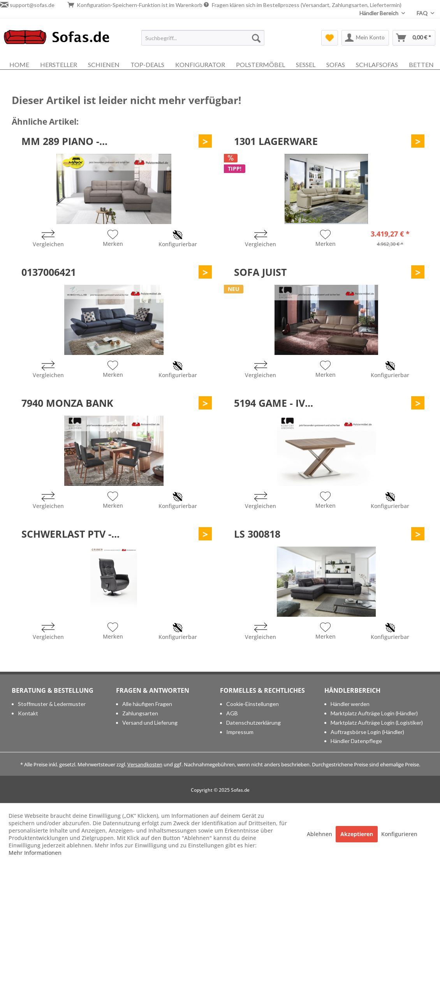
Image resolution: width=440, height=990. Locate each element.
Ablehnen (320, 834)
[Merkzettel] (329, 38)
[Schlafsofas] (376, 64)
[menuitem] (202, 38)
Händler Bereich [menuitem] (379, 13)
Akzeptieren (356, 834)
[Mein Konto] (365, 38)
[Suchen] (256, 38)
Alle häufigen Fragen (147, 704)
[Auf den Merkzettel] (113, 239)
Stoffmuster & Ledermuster (52, 704)
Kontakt (28, 713)
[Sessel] (305, 64)
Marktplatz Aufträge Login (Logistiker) (377, 722)
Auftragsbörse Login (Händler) (367, 732)
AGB (232, 713)
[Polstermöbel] (260, 64)
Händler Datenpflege (356, 741)
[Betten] (421, 64)
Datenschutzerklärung (253, 722)
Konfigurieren (399, 834)
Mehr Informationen (35, 852)
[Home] (19, 64)
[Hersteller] (59, 64)
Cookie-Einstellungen (252, 704)
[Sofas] (335, 64)
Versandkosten (144, 764)
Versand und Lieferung (150, 722)
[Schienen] (104, 64)
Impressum (239, 732)
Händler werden (350, 704)
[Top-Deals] (147, 64)
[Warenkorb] (413, 38)
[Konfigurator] (200, 64)
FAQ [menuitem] (423, 13)
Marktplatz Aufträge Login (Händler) (374, 713)
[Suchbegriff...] (202, 38)
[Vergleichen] (48, 239)
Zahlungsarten (140, 713)
